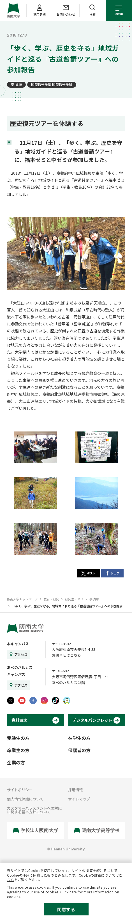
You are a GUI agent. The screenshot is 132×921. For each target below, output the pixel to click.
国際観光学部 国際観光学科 (51, 84)
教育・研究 (51, 599)
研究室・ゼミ (74, 599)
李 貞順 (16, 84)
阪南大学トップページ (22, 599)
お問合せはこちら (66, 655)
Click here (68, 891)
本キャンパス (18, 643)
